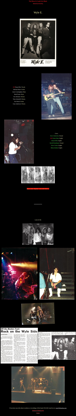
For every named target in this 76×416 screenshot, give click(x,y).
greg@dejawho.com (61, 408)
